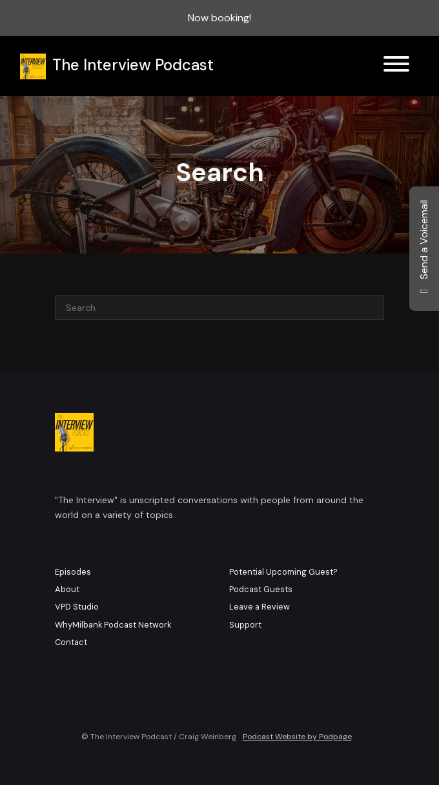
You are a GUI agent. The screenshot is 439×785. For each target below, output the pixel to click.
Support (245, 624)
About (67, 589)
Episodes (73, 571)
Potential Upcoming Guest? (283, 571)
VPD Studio (77, 606)
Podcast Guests (260, 589)
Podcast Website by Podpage (297, 736)
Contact (71, 642)
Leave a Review (259, 606)
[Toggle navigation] (396, 66)
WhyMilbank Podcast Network (113, 624)
